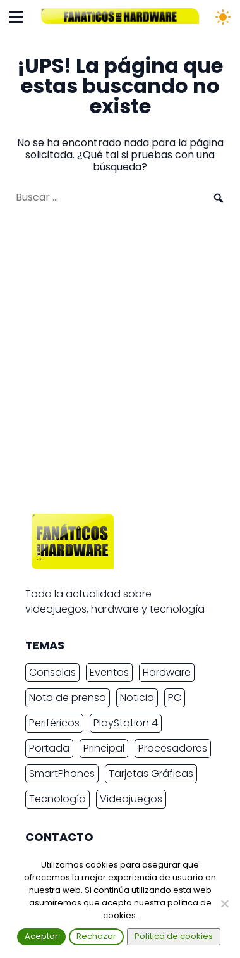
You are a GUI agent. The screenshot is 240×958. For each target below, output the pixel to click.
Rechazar (96, 936)
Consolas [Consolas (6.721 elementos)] (52, 672)
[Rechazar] (224, 903)
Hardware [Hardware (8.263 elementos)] (167, 672)
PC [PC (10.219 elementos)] (174, 697)
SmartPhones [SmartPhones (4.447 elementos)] (62, 773)
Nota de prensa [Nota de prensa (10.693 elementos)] (67, 697)
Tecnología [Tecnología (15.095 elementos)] (57, 799)
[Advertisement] (120, 365)
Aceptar (41, 936)
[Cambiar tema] (223, 17)
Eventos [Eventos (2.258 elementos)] (109, 672)
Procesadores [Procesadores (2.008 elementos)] (172, 748)
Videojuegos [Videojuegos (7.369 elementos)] (131, 799)
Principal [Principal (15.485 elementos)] (103, 748)
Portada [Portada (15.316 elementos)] (49, 748)
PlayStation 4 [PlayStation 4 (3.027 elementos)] (125, 723)
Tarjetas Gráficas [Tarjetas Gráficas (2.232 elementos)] (151, 773)
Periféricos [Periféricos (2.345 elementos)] (54, 723)
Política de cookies (174, 936)
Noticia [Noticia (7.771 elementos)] (137, 697)
